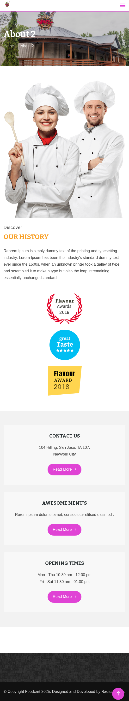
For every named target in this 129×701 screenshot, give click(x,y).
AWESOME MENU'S (64, 503)
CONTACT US (64, 436)
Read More (64, 469)
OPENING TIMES (64, 563)
